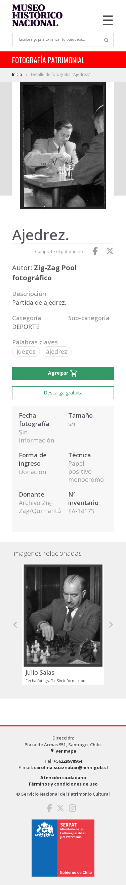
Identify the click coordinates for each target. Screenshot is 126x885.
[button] (15, 624)
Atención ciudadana (63, 777)
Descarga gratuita (63, 392)
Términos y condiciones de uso (63, 784)
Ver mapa (63, 751)
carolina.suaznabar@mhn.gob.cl (71, 767)
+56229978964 (67, 761)
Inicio (17, 74)
